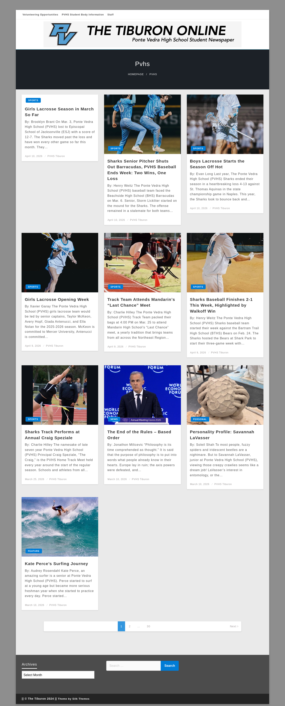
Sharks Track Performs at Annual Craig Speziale (52, 435)
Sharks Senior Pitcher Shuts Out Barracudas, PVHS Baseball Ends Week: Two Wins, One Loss (141, 170)
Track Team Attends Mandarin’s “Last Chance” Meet (141, 302)
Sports (33, 100)
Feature (33, 551)
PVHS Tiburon (56, 156)
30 (148, 626)
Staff (110, 14)
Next (233, 626)
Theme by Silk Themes (73, 698)
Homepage (136, 74)
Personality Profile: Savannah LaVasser (222, 435)
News (114, 419)
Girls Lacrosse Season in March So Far (59, 112)
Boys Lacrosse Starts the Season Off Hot (217, 164)
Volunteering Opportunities (40, 14)
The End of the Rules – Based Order (139, 435)
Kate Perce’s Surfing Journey (56, 563)
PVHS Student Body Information (83, 14)
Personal (200, 419)
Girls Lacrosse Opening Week (57, 299)
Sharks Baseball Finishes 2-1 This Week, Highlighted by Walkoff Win (221, 305)
